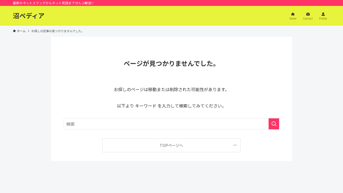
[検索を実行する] (274, 123)
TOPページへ (171, 145)
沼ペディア (28, 15)
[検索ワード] (171, 123)
